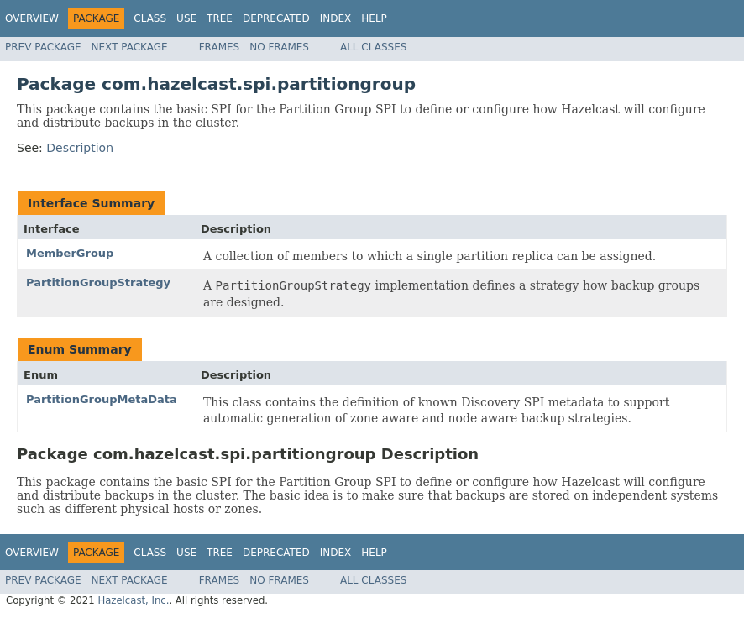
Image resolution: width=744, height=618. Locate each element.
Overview (32, 18)
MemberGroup (69, 253)
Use (186, 18)
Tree (220, 18)
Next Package (130, 47)
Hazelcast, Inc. (133, 600)
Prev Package (43, 47)
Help (374, 18)
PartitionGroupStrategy (98, 282)
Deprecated (276, 18)
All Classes (373, 47)
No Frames (279, 47)
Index (336, 18)
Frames (219, 47)
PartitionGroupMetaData (101, 399)
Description (79, 147)
